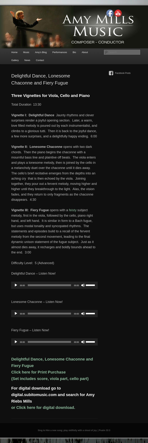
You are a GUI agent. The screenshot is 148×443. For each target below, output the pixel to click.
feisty (72, 210)
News (27, 60)
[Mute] (83, 285)
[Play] (16, 285)
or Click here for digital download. (43, 407)
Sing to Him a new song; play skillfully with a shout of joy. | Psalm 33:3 (74, 430)
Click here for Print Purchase (38, 372)
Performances (59, 52)
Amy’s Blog (41, 52)
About (85, 52)
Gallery (15, 60)
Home (14, 52)
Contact (40, 60)
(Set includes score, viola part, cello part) (50, 378)
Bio (74, 52)
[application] (54, 285)
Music (26, 52)
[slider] (49, 285)
